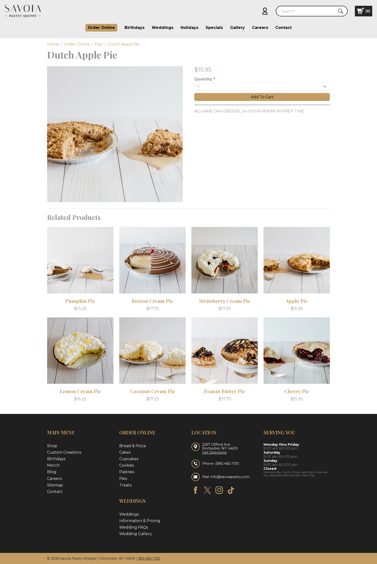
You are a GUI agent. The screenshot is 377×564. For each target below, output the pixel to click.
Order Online (101, 27)
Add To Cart (262, 97)
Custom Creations (64, 452)
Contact (283, 27)
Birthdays (135, 27)
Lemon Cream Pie (80, 391)
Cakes (125, 452)
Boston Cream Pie (152, 301)
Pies (123, 478)
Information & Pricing (139, 520)
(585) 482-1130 (227, 463)
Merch (53, 465)
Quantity (204, 79)
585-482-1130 (149, 558)
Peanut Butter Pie (224, 391)
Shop (52, 446)
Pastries (126, 472)
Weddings (162, 27)
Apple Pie (297, 301)
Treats (125, 485)
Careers (260, 27)
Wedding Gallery (135, 533)
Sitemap (55, 485)
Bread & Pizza (132, 446)
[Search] (307, 11)
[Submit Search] (340, 11)
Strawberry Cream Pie (224, 301)
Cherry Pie (296, 391)
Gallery (237, 27)
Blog (51, 472)
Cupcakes (128, 459)
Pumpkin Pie (80, 301)
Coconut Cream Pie (152, 391)
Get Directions (214, 453)
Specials (214, 27)
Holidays (189, 27)
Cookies (126, 465)
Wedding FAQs (133, 527)
